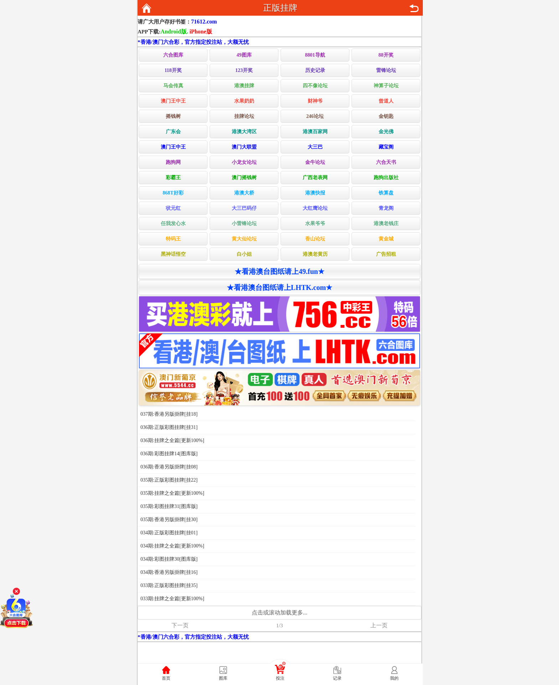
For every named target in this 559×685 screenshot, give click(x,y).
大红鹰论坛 (315, 208)
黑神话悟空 (173, 254)
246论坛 (315, 116)
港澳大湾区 (244, 131)
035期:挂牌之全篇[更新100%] (172, 493)
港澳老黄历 (315, 254)
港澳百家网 (315, 131)
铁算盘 (386, 193)
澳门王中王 (173, 101)
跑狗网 (173, 162)
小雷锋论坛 (244, 223)
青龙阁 (386, 208)
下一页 (180, 625)
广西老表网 (315, 177)
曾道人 (386, 101)
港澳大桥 (244, 193)
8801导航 (315, 55)
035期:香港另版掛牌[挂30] (169, 519)
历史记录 (315, 70)
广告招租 (386, 254)
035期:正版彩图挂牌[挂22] (169, 480)
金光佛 (386, 131)
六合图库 (173, 55)
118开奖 (172, 70)
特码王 (173, 239)
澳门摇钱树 (244, 177)
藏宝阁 (386, 147)
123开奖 (244, 70)
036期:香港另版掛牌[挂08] (169, 466)
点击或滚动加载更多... (279, 612)
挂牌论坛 (244, 116)
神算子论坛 (386, 85)
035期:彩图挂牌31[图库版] (169, 506)
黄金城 (386, 239)
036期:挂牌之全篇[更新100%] (172, 440)
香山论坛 (315, 239)
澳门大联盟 (244, 147)
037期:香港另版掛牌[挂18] (169, 414)
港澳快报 (315, 193)
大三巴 (315, 147)
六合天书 (386, 162)
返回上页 (414, 8)
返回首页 (146, 8)
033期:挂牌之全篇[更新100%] (172, 598)
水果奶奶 (244, 101)
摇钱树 (173, 116)
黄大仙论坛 (244, 239)
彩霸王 (173, 177)
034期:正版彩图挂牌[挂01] (169, 532)
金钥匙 (386, 116)
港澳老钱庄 (386, 223)
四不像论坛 (315, 85)
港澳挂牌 (244, 85)
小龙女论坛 (244, 162)
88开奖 (386, 55)
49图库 (244, 55)
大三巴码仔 (244, 208)
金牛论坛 (315, 162)
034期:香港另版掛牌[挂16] (169, 572)
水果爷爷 (315, 223)
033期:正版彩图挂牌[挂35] (169, 585)
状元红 (173, 208)
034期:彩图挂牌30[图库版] (169, 559)
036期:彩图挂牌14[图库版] (169, 453)
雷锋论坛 (386, 70)
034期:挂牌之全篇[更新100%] (172, 546)
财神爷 (315, 101)
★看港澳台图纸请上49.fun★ (279, 271)
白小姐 (244, 254)
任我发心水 (173, 223)
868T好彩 (173, 193)
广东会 (173, 131)
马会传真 (173, 85)
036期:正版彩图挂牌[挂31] (169, 427)
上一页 (379, 625)
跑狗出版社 (386, 177)
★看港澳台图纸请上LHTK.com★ (279, 287)
